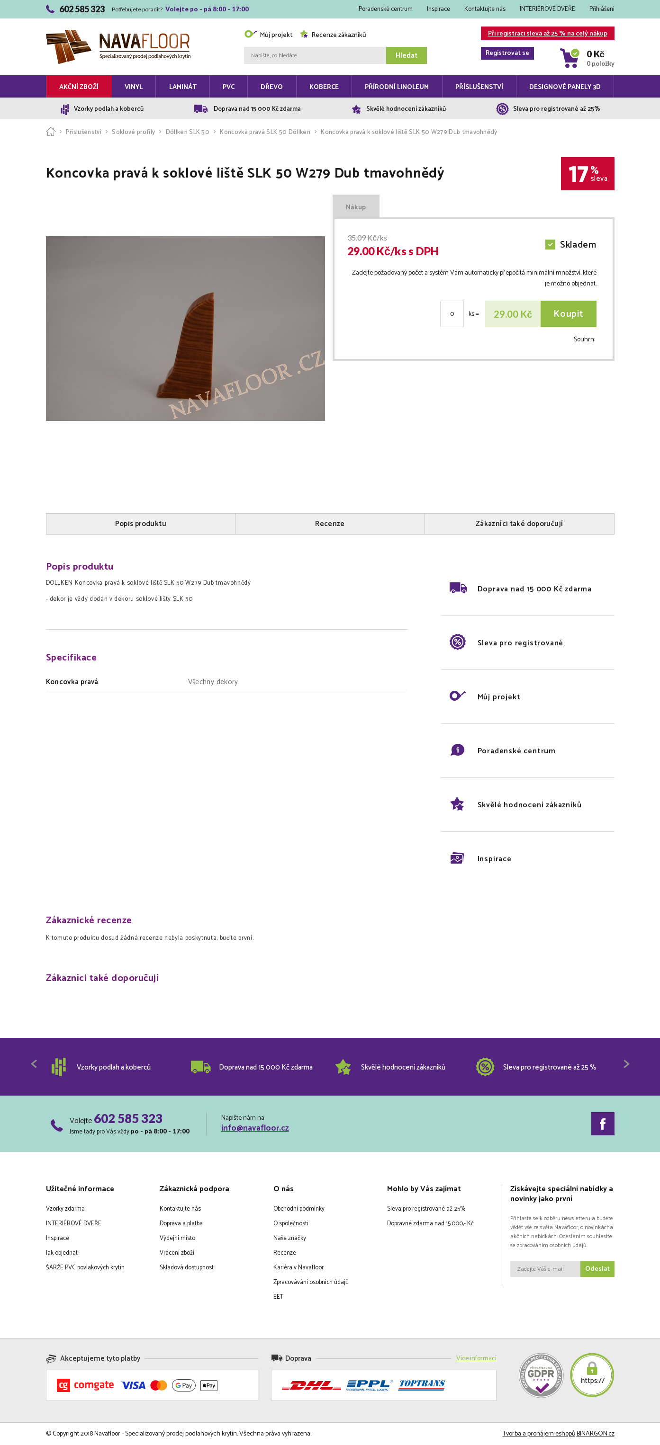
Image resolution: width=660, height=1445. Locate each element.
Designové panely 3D (565, 87)
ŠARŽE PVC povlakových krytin (85, 1268)
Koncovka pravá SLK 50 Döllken (265, 132)
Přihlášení (602, 9)
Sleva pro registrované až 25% (426, 1209)
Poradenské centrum (386, 9)
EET (278, 1297)
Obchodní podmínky (299, 1209)
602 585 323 (128, 1118)
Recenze (284, 1253)
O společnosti (290, 1224)
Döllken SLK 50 (188, 132)
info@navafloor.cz (255, 1128)
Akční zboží (79, 87)
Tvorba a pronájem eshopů (539, 1433)
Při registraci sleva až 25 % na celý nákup (544, 34)
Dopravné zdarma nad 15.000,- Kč (430, 1224)
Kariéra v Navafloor (298, 1268)
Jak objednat (62, 1253)
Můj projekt (268, 35)
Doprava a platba (181, 1224)
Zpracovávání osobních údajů (311, 1282)
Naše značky (289, 1238)
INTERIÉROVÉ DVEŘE (547, 9)
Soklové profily (133, 132)
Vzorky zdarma (65, 1209)
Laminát (183, 87)
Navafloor (118, 33)
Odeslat (597, 1269)
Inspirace (438, 9)
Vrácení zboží (177, 1253)
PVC (229, 87)
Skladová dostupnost (187, 1268)
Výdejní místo (177, 1238)
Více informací (476, 1358)
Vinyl (134, 87)
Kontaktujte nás (485, 9)
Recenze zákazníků (332, 35)
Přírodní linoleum (397, 87)
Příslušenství (479, 87)
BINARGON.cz (596, 1433)
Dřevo (272, 87)
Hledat (406, 56)
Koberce (324, 87)
